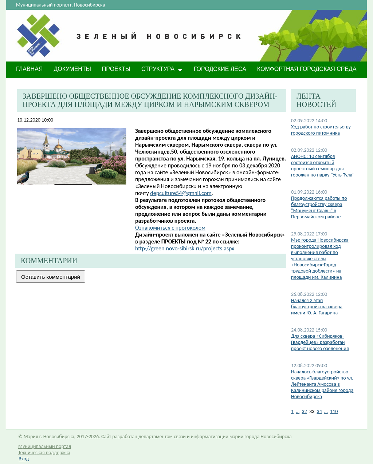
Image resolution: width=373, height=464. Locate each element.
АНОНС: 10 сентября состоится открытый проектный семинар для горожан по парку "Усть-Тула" (322, 165)
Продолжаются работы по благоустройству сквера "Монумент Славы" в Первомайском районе (319, 207)
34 (319, 411)
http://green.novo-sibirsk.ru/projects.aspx (184, 248)
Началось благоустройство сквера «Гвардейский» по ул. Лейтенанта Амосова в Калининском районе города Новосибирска (322, 384)
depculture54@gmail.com (180, 193)
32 (304, 411)
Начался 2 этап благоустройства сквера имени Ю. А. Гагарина (316, 306)
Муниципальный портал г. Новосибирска (60, 5)
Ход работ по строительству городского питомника (321, 130)
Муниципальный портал (44, 446)
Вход (24, 459)
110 (334, 411)
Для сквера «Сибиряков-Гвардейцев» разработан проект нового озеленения (320, 342)
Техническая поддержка (44, 452)
